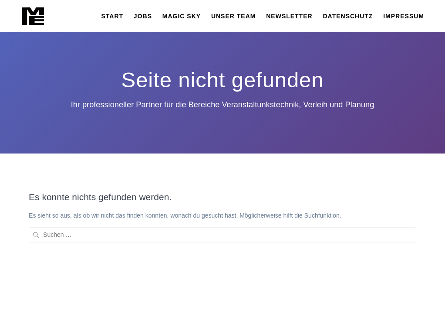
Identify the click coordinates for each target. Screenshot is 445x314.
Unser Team (233, 16)
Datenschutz (348, 16)
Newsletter (289, 16)
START (112, 16)
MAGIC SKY (181, 16)
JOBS (143, 16)
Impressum (403, 16)
